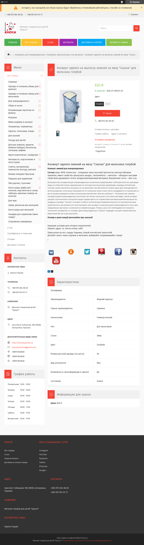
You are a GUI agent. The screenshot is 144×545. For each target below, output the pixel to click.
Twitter (42, 462)
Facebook (43, 458)
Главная (12, 42)
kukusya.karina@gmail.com (24, 347)
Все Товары (31, 42)
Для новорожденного (18, 101)
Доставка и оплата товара (15, 462)
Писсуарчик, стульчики (19, 183)
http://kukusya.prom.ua (22, 343)
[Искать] (136, 28)
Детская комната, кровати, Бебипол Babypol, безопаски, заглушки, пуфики (22, 148)
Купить (109, 113)
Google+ (42, 470)
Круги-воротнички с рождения (23, 155)
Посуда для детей (17, 140)
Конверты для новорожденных (30, 55)
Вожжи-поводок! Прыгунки (21, 174)
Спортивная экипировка (20, 221)
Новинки (12, 82)
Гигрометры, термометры (20, 126)
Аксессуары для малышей (21, 209)
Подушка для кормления (20, 178)
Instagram (43, 450)
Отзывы (11, 239)
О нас (50, 42)
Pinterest (43, 466)
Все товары (9, 450)
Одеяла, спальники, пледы (21, 131)
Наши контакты (11, 458)
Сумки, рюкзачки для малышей (23, 205)
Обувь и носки (15, 105)
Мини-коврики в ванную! (20, 122)
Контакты (68, 42)
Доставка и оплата (92, 42)
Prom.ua (84, 538)
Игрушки (12, 117)
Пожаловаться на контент (73, 541)
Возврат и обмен (119, 42)
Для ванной (14, 135)
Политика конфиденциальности (98, 541)
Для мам (12, 200)
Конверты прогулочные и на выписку (65, 55)
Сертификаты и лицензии (19, 233)
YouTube (43, 454)
